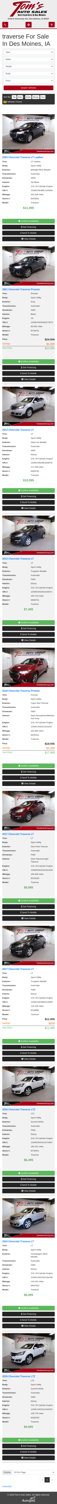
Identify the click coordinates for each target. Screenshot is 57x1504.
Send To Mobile (28, 233)
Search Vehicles (28, 88)
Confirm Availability (28, 221)
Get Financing (28, 227)
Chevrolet (6, 1486)
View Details (28, 239)
